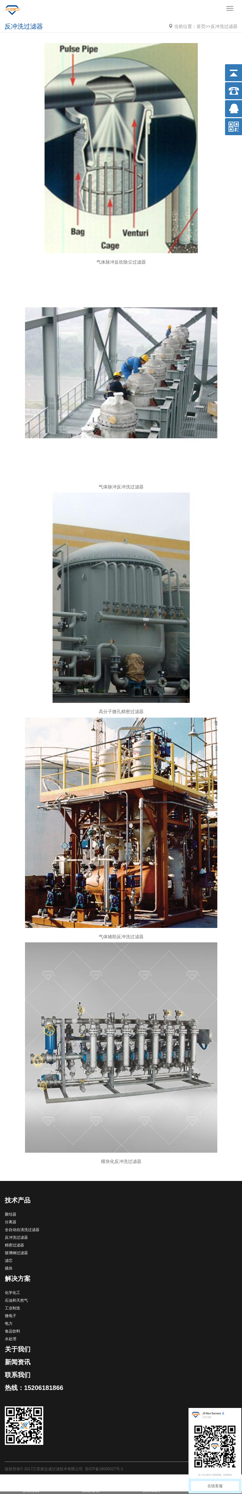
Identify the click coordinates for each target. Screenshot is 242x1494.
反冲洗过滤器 (224, 26)
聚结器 (10, 1214)
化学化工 (12, 1292)
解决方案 (17, 1278)
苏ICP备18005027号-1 (104, 1469)
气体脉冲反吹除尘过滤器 (121, 262)
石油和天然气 (16, 1300)
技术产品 (17, 1200)
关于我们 (17, 1349)
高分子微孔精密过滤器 (121, 711)
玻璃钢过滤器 (16, 1253)
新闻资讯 (17, 1362)
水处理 (10, 1339)
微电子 (10, 1316)
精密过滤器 (14, 1245)
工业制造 (12, 1308)
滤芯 (9, 1260)
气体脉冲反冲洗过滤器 (121, 486)
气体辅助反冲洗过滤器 (121, 936)
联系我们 (17, 1374)
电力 (9, 1323)
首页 (200, 26)
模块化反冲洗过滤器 (121, 1161)
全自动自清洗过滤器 (22, 1230)
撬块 (9, 1268)
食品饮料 (12, 1331)
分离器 (10, 1222)
